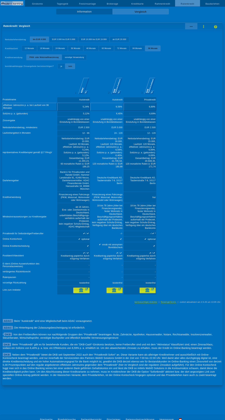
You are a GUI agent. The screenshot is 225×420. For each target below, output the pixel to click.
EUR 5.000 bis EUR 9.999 (63, 39)
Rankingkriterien (168, 302)
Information (84, 11)
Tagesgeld (62, 4)
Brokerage (112, 4)
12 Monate (29, 48)
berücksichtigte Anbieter (146, 302)
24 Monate (60, 48)
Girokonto (37, 4)
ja (61, 66)
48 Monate (91, 48)
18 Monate (45, 48)
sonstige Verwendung (74, 57)
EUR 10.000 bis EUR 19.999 (94, 39)
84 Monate (137, 48)
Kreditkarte (137, 4)
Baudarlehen (212, 4)
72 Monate (122, 48)
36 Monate (75, 48)
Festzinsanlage (87, 4)
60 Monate (106, 48)
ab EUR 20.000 (119, 39)
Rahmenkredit (162, 4)
